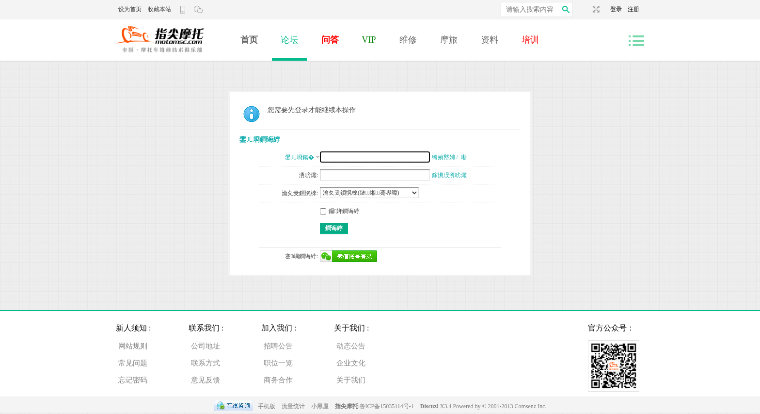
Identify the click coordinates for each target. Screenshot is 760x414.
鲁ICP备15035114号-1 (387, 406)
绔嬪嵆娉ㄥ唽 (449, 157)
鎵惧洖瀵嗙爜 (449, 175)
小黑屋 (320, 406)
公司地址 (205, 346)
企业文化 (350, 363)
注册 (633, 9)
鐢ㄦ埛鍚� (299, 157)
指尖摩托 (346, 406)
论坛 (289, 40)
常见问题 (132, 363)
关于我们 (350, 380)
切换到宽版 (595, 9)
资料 (489, 40)
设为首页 (130, 9)
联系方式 (205, 363)
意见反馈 (205, 380)
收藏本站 (159, 9)
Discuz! (430, 406)
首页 (249, 40)
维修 (408, 40)
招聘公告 (278, 346)
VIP (369, 40)
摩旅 (449, 40)
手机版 (266, 406)
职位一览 (278, 363)
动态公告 (350, 346)
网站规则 (132, 346)
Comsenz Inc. (531, 406)
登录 (619, 9)
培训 (530, 40)
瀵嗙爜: (308, 175)
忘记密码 (132, 380)
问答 (330, 40)
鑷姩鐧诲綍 (340, 211)
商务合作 (278, 380)
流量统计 (293, 406)
